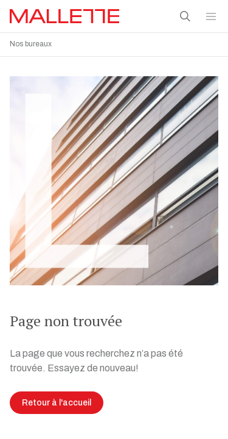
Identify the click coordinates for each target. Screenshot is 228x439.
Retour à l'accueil (56, 399)
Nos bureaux (31, 44)
